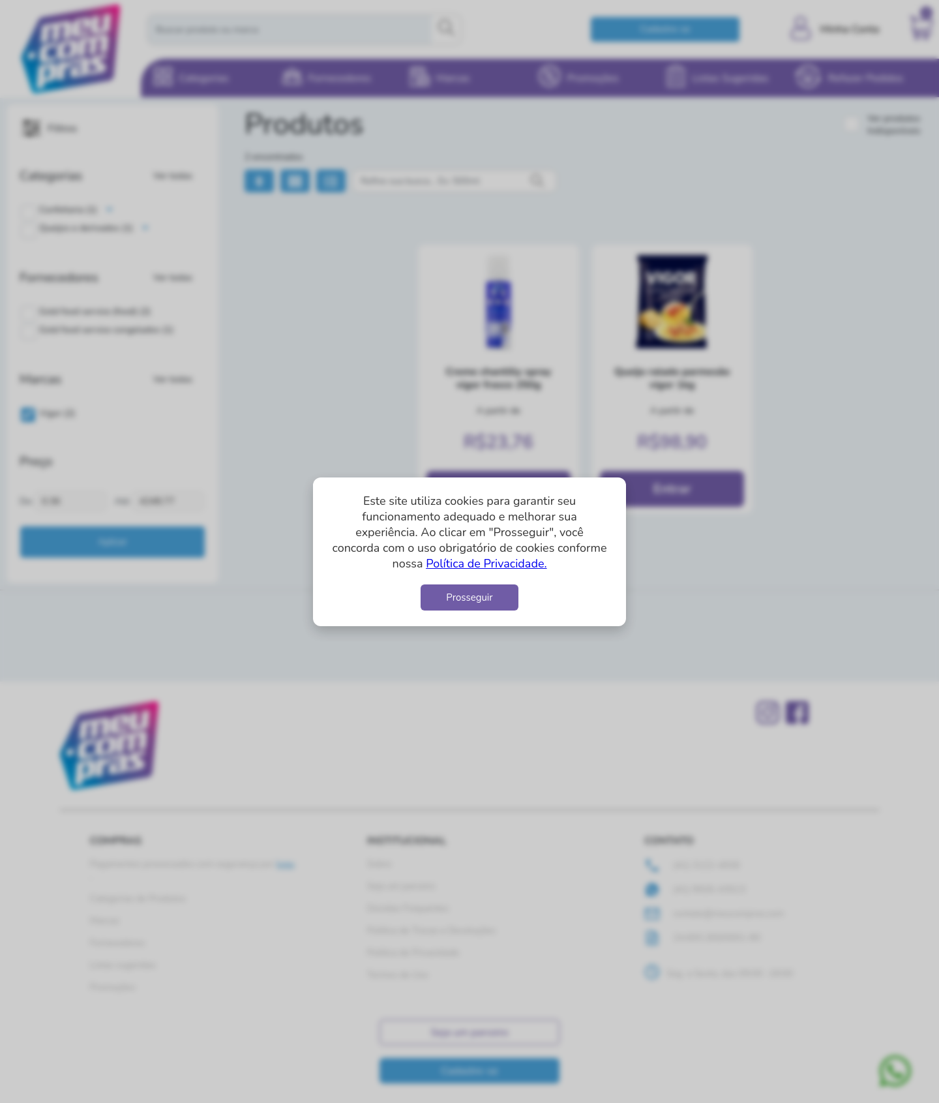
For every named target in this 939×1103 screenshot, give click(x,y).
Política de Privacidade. (486, 563)
